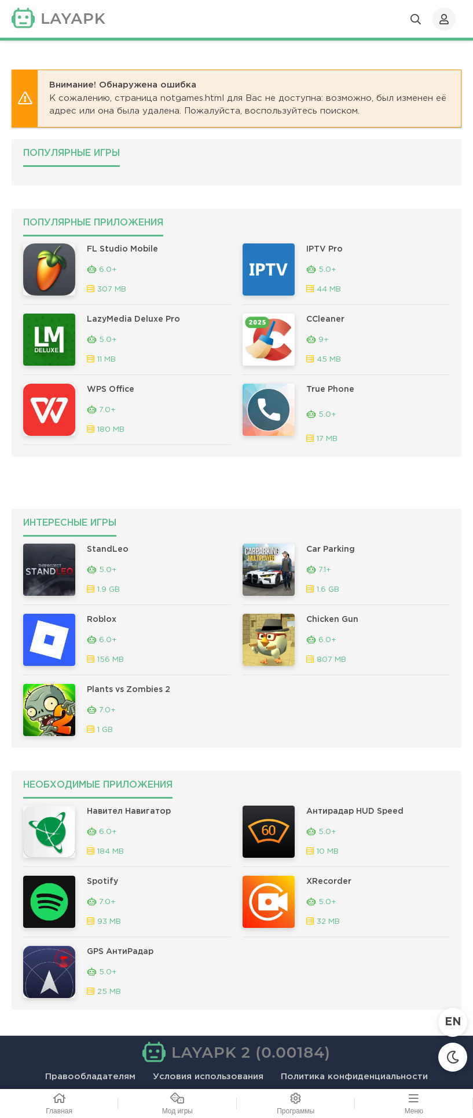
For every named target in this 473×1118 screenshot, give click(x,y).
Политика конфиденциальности (354, 1076)
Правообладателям (90, 1076)
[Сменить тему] (452, 1057)
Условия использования (208, 1076)
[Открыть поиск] (415, 19)
